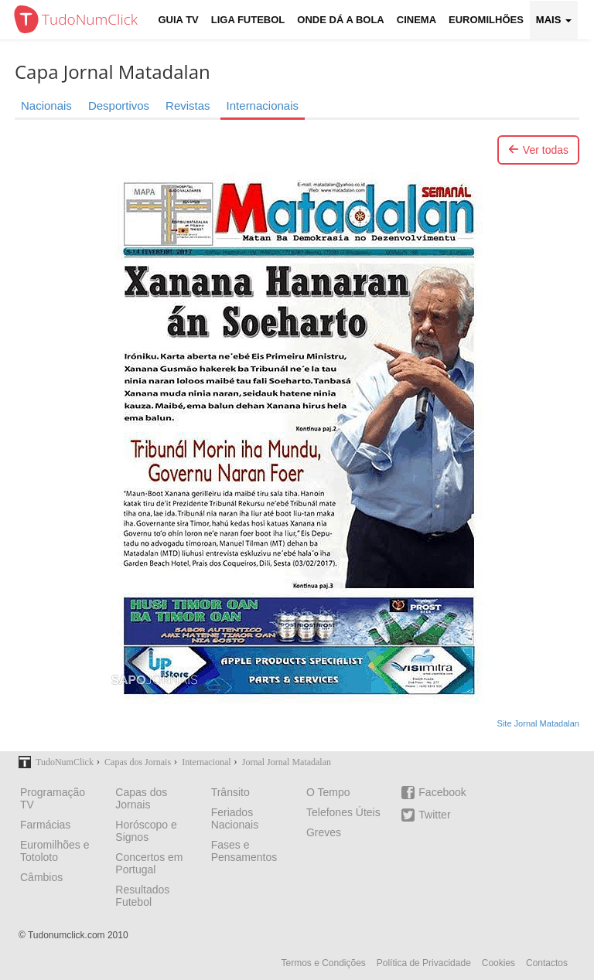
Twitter (425, 815)
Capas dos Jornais (141, 798)
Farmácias (45, 824)
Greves (323, 832)
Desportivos (118, 105)
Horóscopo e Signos (145, 830)
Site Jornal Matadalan (538, 723)
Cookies (498, 963)
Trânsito (230, 792)
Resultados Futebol (142, 895)
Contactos (547, 963)
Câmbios (41, 877)
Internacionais (263, 105)
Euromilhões (486, 20)
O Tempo (328, 792)
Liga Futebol (248, 20)
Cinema (416, 20)
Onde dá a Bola (340, 20)
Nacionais (46, 105)
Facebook (433, 792)
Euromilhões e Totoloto (55, 851)
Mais (554, 20)
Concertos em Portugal (149, 863)
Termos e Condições (323, 963)
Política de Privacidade (424, 963)
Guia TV (179, 20)
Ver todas (538, 150)
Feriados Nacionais (234, 818)
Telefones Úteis (343, 812)
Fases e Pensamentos (244, 851)
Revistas (188, 105)
